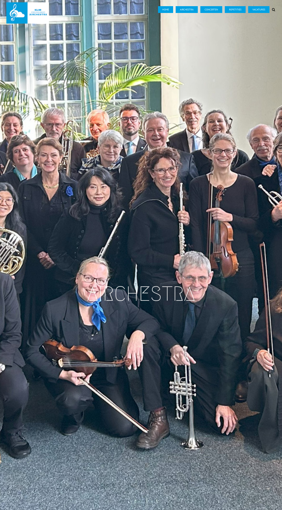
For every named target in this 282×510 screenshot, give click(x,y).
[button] (273, 7)
